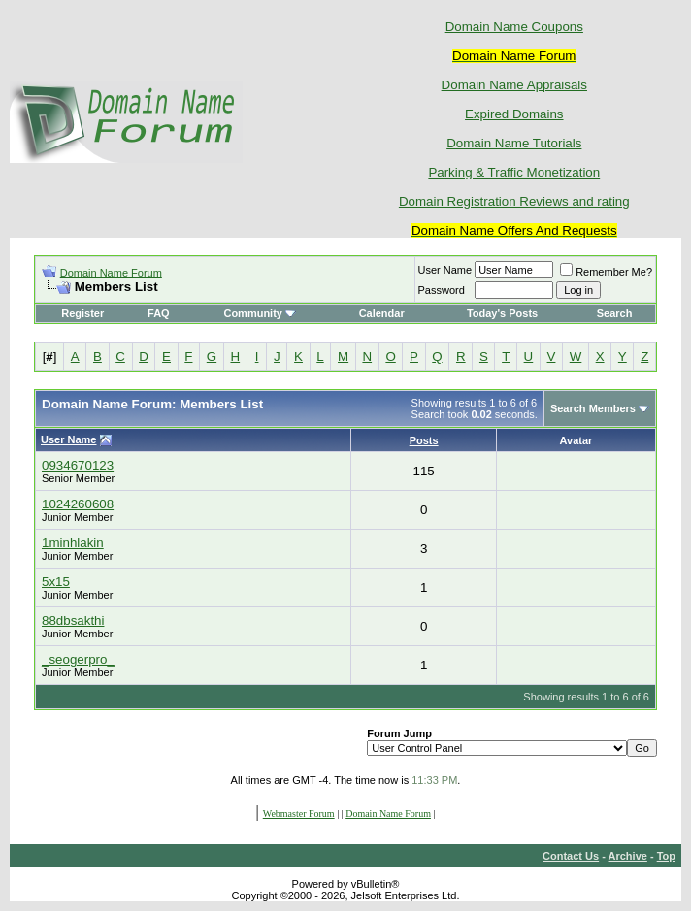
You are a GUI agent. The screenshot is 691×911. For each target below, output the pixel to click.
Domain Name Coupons (514, 26)
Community (259, 313)
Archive (628, 856)
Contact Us (571, 856)
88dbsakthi (73, 620)
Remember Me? (606, 271)
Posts (424, 440)
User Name (445, 270)
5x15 (56, 581)
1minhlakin (73, 543)
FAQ (159, 313)
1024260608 (78, 504)
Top (666, 856)
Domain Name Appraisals (514, 85)
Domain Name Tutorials (513, 143)
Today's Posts (502, 313)
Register (82, 313)
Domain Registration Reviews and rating (514, 201)
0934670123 (78, 465)
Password (441, 290)
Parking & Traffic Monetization (514, 172)
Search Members (593, 408)
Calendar (382, 313)
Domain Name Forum (111, 272)
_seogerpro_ (78, 659)
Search (615, 313)
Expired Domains (514, 114)
